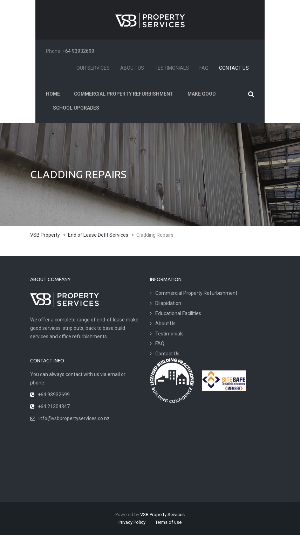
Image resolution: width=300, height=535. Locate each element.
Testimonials (172, 68)
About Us (132, 68)
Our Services (93, 68)
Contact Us (234, 68)
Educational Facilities (178, 313)
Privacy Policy (131, 522)
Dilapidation (168, 303)
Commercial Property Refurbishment (196, 293)
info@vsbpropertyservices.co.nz (74, 418)
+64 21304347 (54, 406)
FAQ (204, 68)
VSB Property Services (162, 514)
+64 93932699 (78, 51)
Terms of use (168, 522)
